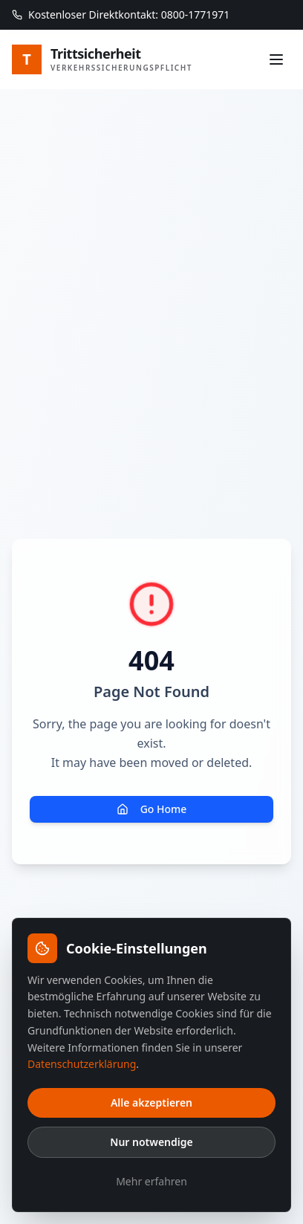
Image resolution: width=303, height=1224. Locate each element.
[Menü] (276, 59)
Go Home (152, 809)
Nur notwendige (151, 1142)
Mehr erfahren (151, 1181)
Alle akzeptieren (151, 1102)
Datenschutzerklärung (81, 1064)
